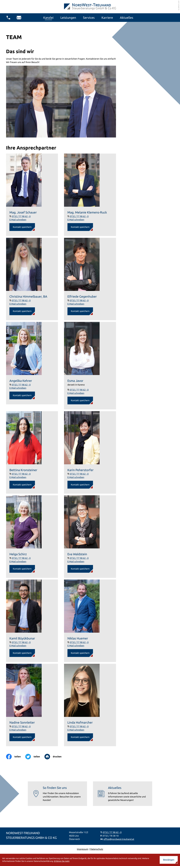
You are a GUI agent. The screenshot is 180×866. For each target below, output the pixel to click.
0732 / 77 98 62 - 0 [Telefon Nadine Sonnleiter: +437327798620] (21, 726)
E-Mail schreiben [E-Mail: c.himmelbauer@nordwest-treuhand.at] (17, 304)
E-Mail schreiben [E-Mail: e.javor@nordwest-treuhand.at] (75, 393)
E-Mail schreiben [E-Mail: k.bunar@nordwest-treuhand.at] (17, 645)
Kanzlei (48, 17)
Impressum (82, 849)
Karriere (107, 17)
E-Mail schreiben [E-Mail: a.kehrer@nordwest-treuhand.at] (17, 388)
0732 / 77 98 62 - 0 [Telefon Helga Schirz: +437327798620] (21, 558)
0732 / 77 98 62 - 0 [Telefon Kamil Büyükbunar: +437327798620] (21, 642)
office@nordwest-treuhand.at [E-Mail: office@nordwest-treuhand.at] (119, 839)
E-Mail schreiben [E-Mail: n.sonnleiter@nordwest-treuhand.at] (17, 730)
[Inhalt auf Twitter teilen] (34, 756)
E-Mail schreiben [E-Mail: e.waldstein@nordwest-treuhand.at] (75, 561)
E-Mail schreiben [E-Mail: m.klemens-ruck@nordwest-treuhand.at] (75, 219)
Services (89, 17)
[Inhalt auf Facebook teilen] (15, 756)
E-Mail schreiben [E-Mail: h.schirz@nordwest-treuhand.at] (17, 561)
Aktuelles (126, 17)
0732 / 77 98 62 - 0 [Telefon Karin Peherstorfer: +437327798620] (79, 474)
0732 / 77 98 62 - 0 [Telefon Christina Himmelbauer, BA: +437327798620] (21, 300)
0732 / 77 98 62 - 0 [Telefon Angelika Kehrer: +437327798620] (21, 384)
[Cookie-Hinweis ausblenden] (169, 860)
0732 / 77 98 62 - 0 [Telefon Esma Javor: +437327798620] (79, 390)
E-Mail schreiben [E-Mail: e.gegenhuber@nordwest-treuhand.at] (75, 304)
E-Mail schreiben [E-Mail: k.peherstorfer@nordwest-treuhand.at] (75, 477)
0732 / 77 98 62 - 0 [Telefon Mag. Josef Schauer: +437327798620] (21, 216)
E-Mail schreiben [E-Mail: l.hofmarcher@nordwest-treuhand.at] (75, 730)
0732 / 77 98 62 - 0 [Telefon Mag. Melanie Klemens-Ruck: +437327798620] (79, 216)
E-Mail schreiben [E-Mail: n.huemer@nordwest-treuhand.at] (75, 645)
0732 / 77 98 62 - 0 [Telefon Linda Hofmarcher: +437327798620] (79, 726)
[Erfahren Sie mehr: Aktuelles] (122, 793)
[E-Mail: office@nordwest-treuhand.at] (19, 17)
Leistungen (68, 17)
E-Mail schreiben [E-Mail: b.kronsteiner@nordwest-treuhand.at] (17, 477)
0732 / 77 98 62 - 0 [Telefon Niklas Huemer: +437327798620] (79, 642)
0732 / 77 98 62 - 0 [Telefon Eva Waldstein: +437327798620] (79, 558)
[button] (8, 17)
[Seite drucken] (55, 756)
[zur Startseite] (90, 6)
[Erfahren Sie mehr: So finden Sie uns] (57, 793)
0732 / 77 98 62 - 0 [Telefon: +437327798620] (112, 832)
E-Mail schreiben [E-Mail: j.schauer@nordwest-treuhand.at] (17, 219)
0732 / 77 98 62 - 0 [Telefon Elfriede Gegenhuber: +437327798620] (79, 300)
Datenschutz (96, 849)
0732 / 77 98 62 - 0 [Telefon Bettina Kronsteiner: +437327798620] (21, 474)
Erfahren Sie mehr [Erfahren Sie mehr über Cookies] (61, 861)
